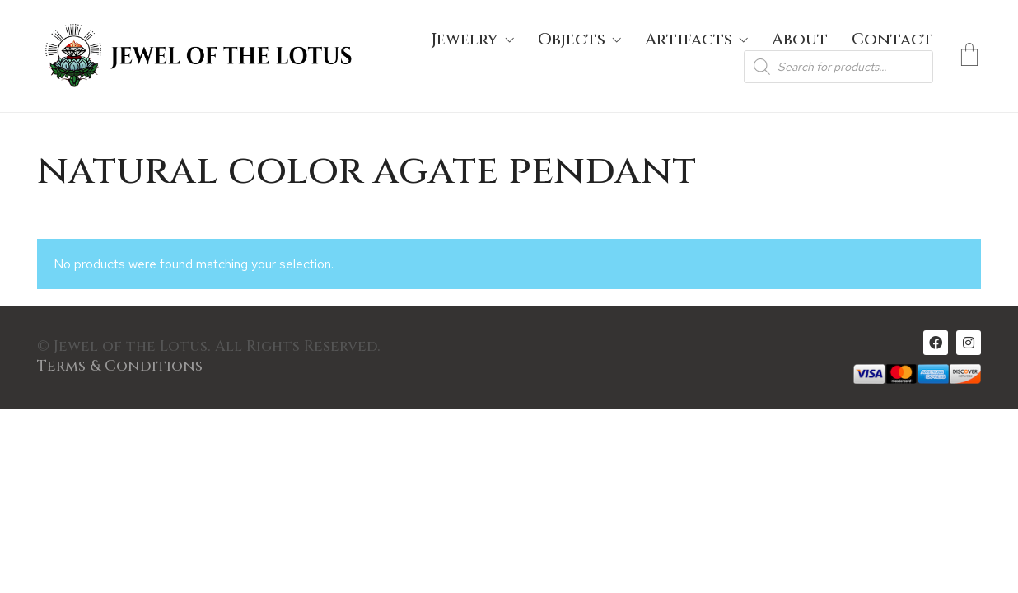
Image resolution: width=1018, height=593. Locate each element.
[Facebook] (935, 342)
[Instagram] (968, 342)
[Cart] (969, 56)
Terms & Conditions (120, 366)
